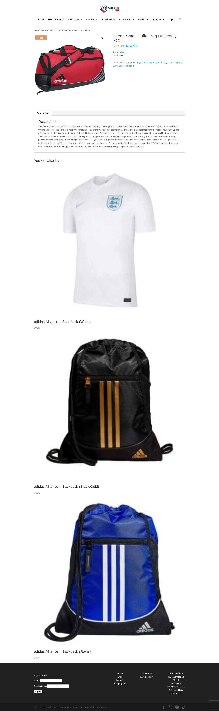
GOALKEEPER (108, 20)
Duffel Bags (118, 65)
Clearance (147, 62)
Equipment (45, 30)
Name (37, 680)
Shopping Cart (120, 683)
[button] (101, 38)
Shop (120, 676)
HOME (41, 20)
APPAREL (90, 20)
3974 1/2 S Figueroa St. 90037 (175, 685)
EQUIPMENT (125, 20)
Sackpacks (129, 65)
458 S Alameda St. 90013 (176, 678)
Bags (53, 30)
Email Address (40, 686)
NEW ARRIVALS (56, 20)
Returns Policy (146, 676)
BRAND (141, 20)
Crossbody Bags (176, 62)
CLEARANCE (158, 20)
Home (36, 30)
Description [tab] (43, 113)
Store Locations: (175, 673)
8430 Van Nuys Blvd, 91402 (176, 692)
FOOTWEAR (74, 20)
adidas (122, 52)
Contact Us (147, 673)
